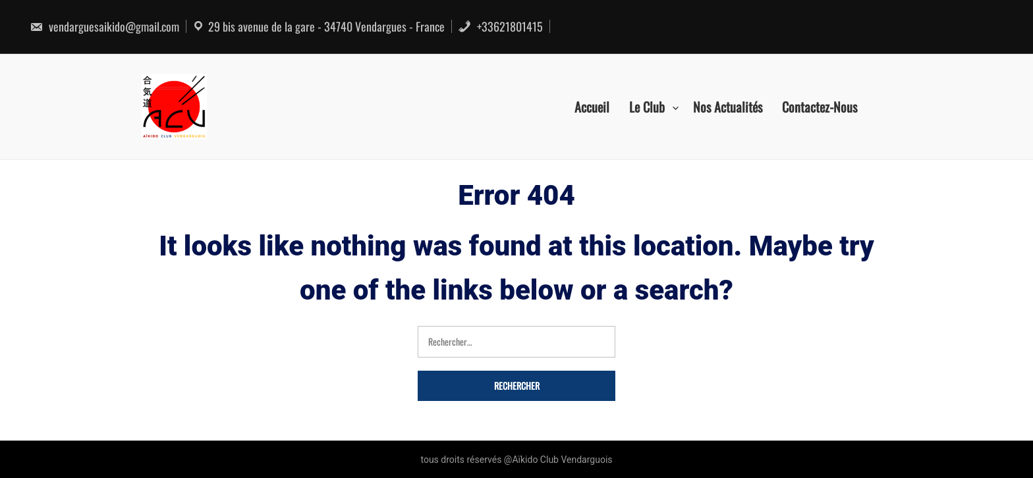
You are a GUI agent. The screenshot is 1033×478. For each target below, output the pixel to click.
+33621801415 (500, 26)
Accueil (591, 107)
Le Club (647, 107)
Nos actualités (727, 107)
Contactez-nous (819, 107)
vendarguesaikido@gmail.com (104, 26)
